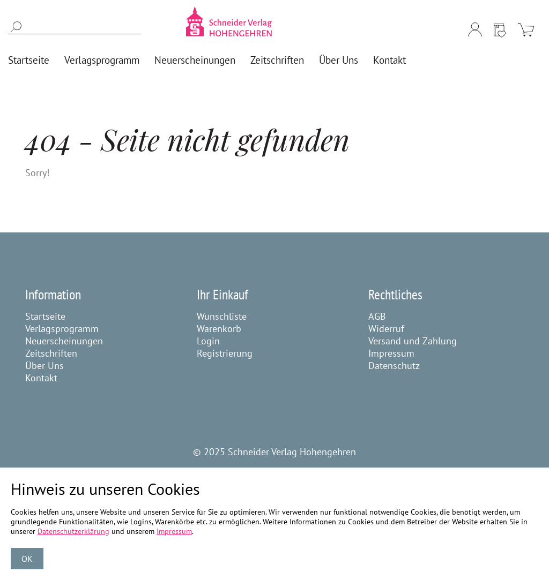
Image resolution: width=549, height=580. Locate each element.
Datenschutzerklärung (73, 531)
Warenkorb (219, 328)
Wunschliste (222, 316)
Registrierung (225, 353)
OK (27, 558)
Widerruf (386, 328)
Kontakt (41, 378)
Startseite (45, 316)
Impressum (391, 353)
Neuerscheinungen (64, 341)
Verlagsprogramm (62, 328)
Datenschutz (394, 365)
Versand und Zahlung (412, 341)
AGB (377, 316)
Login (208, 341)
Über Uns (44, 365)
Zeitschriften (51, 353)
